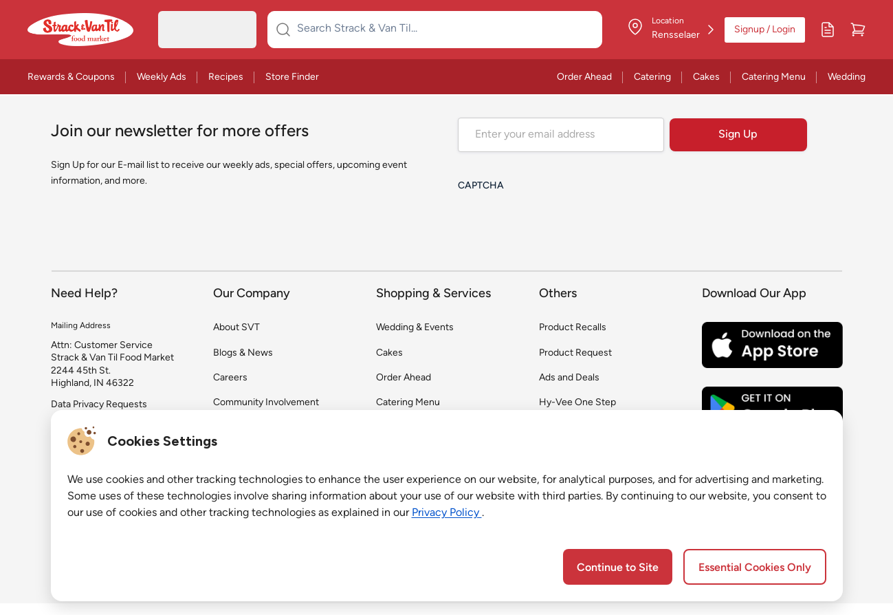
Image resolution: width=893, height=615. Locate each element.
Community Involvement (266, 403)
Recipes (225, 77)
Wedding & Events (415, 328)
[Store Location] (670, 29)
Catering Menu (774, 77)
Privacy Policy (447, 513)
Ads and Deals (569, 378)
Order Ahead (584, 77)
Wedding (847, 77)
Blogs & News (243, 353)
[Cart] (858, 29)
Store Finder (292, 77)
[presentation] (562, 225)
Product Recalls (572, 328)
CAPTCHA (481, 186)
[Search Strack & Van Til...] (443, 30)
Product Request (575, 353)
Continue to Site (618, 568)
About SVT (236, 328)
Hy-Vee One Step (577, 403)
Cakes (706, 77)
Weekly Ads (161, 77)
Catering (652, 77)
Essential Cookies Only (754, 568)
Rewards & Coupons (71, 77)
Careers (230, 378)
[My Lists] (827, 29)
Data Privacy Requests (99, 405)
